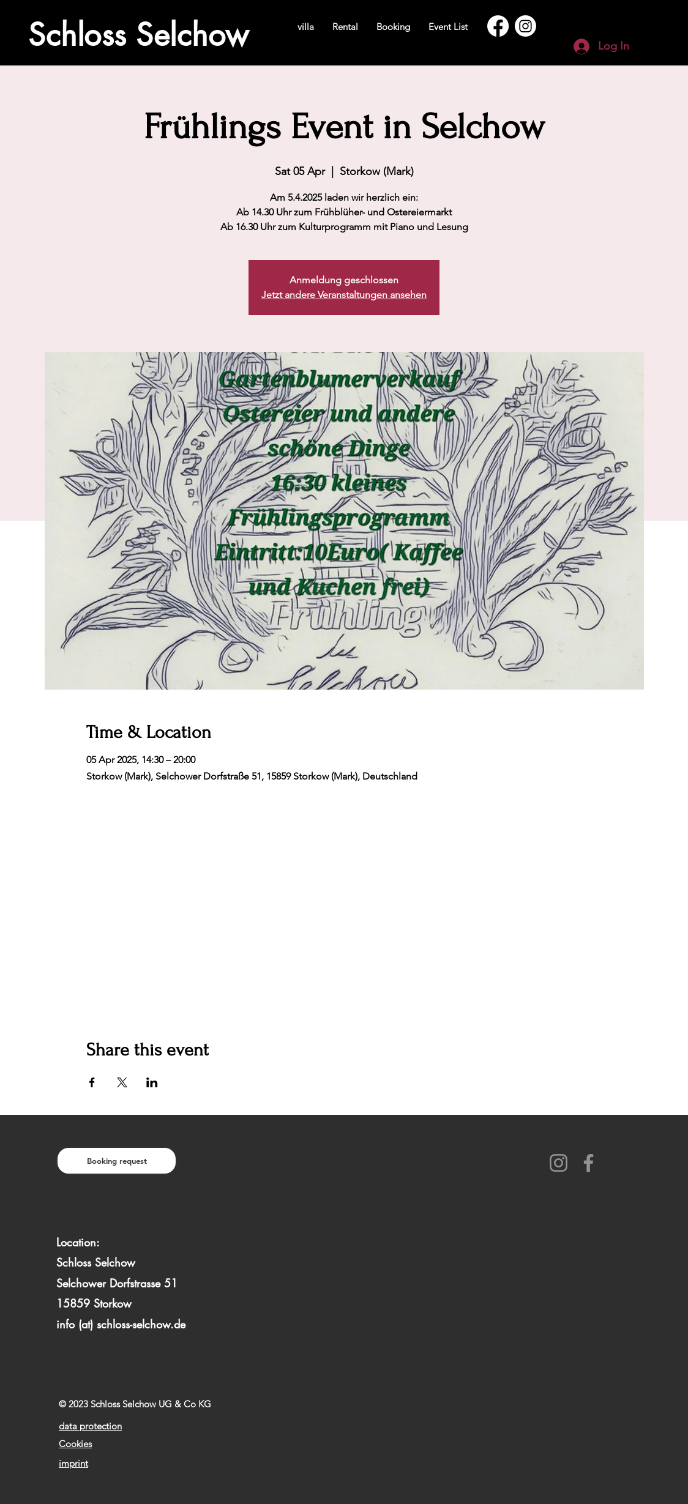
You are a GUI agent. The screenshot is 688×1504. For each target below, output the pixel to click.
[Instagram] (525, 26)
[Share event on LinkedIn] (152, 1082)
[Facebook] (498, 26)
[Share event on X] (122, 1082)
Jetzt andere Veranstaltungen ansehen (344, 294)
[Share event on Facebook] (92, 1082)
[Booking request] (116, 1161)
